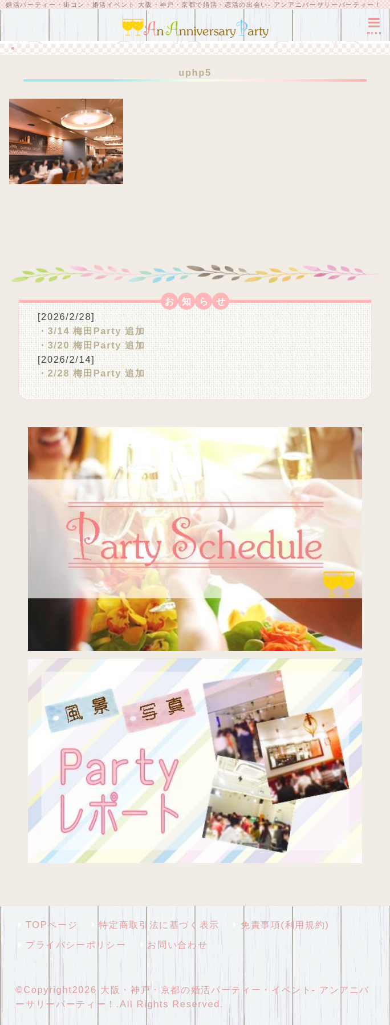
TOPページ (52, 924)
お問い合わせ (177, 944)
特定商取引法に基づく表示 (159, 924)
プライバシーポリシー (76, 944)
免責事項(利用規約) (285, 924)
